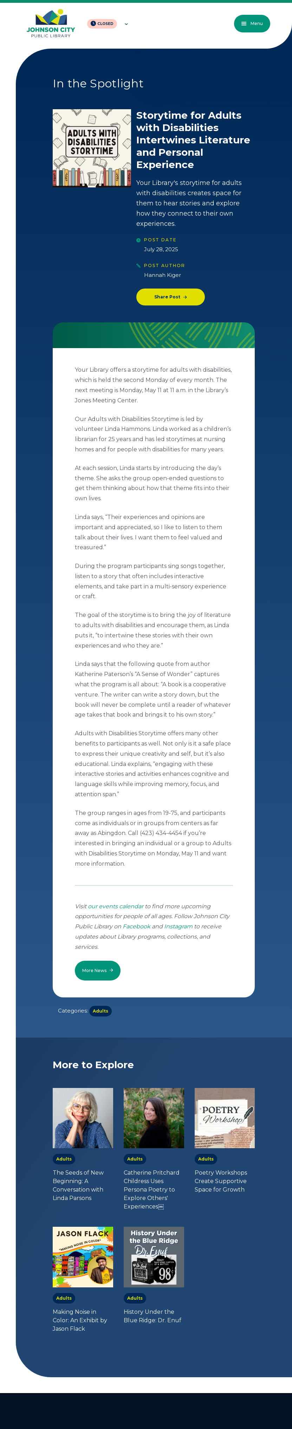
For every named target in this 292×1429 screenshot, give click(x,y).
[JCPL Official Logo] (51, 23)
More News (94, 970)
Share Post (167, 296)
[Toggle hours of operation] (124, 23)
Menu (249, 23)
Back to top (246, 1397)
